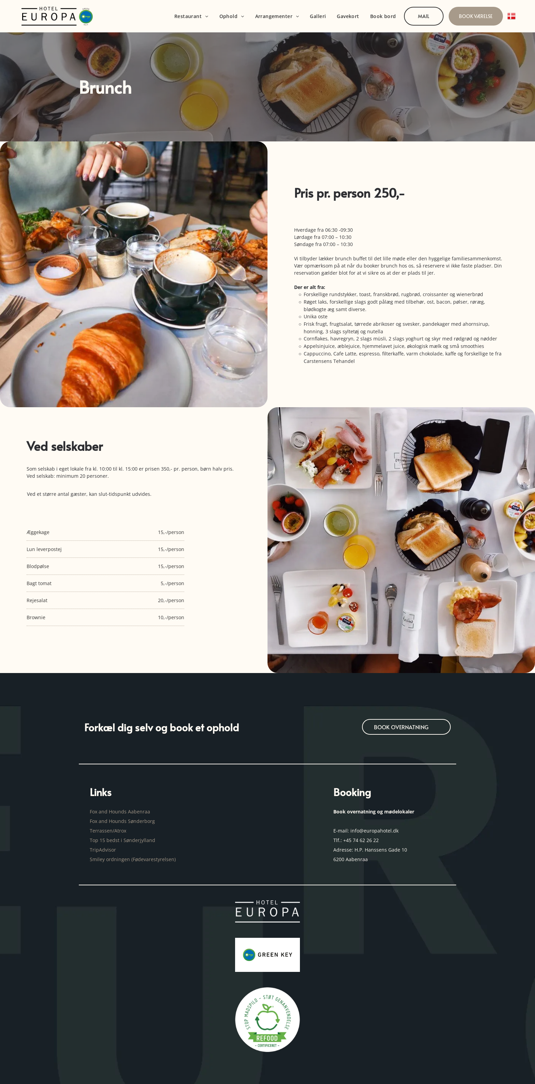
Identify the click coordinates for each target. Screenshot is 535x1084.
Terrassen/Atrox (108, 830)
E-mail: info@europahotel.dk (366, 830)
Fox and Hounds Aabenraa (120, 811)
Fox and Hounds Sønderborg (122, 821)
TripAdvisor (103, 849)
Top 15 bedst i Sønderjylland (122, 840)
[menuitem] (191, 16)
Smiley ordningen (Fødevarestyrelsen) (133, 859)
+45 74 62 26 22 (361, 840)
